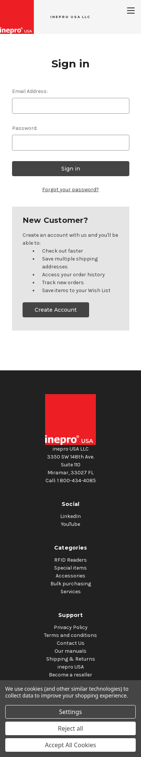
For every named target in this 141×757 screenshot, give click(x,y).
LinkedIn (70, 516)
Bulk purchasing (70, 583)
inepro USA (71, 667)
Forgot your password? (70, 189)
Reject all (70, 728)
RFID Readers (70, 560)
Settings (70, 712)
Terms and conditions (70, 635)
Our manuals (70, 651)
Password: (25, 128)
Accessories (70, 576)
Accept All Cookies (70, 745)
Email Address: (30, 91)
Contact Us (71, 643)
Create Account (56, 309)
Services (71, 591)
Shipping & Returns (70, 659)
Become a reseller (70, 675)
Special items (70, 568)
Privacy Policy (71, 627)
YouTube (70, 524)
